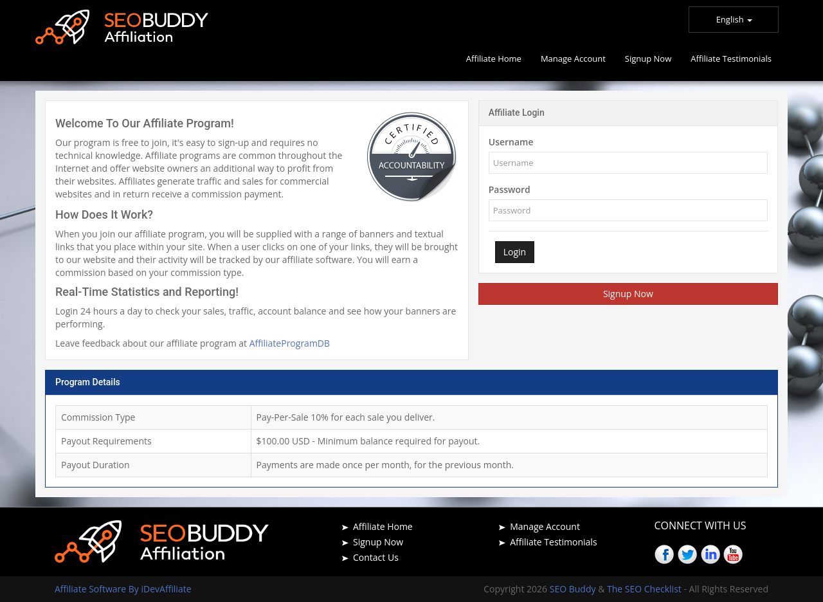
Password (509, 189)
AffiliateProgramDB (289, 343)
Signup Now (628, 293)
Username (511, 142)
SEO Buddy (574, 589)
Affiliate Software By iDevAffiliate (123, 589)
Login (514, 252)
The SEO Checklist (644, 589)
